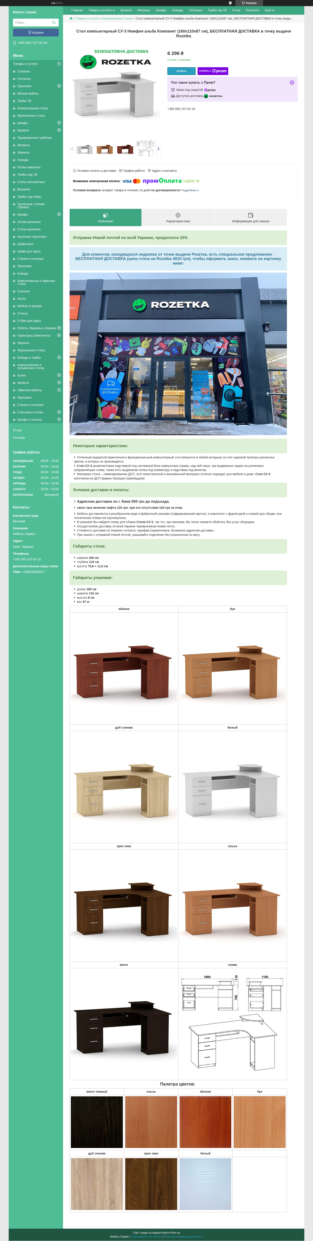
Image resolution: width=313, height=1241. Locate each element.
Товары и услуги (25, 63)
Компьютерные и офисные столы (36, 282)
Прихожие (24, 86)
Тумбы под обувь (29, 196)
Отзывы (19, 437)
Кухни (21, 298)
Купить (181, 71)
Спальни (23, 71)
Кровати (23, 130)
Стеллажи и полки (30, 412)
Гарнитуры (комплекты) (33, 335)
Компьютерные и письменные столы (30, 366)
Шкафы (22, 123)
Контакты (252, 10)
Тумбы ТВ (24, 101)
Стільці (22, 313)
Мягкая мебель (28, 93)
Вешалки (23, 189)
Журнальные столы (31, 115)
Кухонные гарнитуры (32, 236)
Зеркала (23, 152)
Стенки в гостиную (30, 258)
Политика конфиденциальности (184, 1236)
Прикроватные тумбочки (34, 137)
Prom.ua (175, 1232)
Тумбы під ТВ (217, 10)
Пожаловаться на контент (146, 1236)
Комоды (22, 160)
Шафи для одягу (29, 251)
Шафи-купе (25, 244)
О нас (17, 430)
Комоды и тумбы (29, 357)
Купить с (212, 71)
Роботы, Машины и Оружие (36, 328)
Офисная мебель (29, 390)
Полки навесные (29, 167)
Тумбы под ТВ (27, 174)
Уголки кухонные (29, 222)
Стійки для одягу (29, 320)
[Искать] (54, 22)
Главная (77, 10)
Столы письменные (31, 182)
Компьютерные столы (32, 108)
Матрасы (23, 145)
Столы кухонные (29, 229)
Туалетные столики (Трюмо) (30, 205)
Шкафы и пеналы (29, 419)
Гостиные (24, 78)
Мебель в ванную (29, 306)
